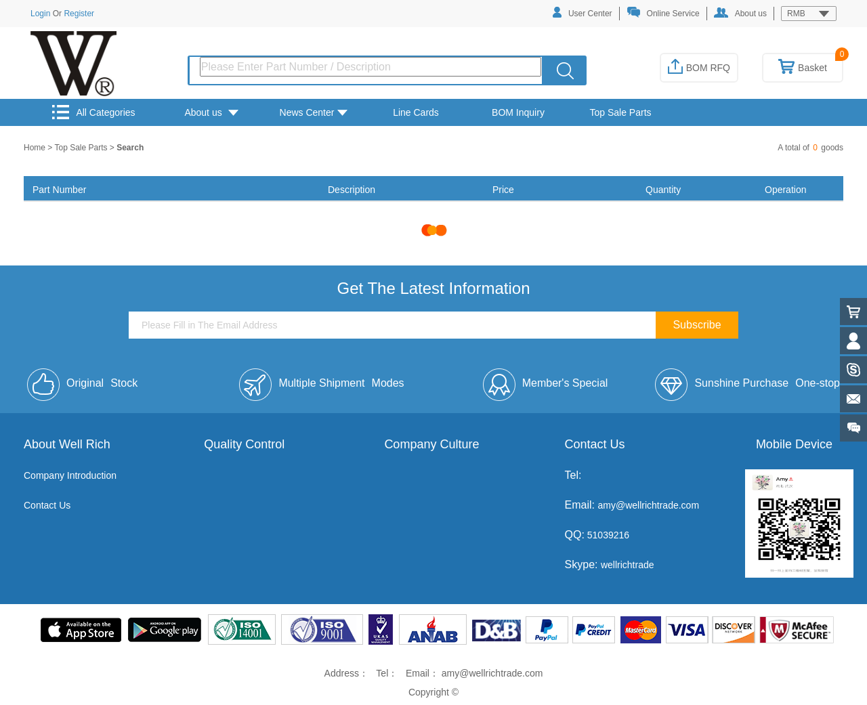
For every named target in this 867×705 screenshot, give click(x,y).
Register (79, 13)
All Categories (93, 112)
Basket (802, 67)
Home (35, 147)
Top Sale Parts (620, 112)
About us (740, 12)
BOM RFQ (699, 67)
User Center (582, 12)
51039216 (607, 535)
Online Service (663, 12)
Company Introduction (70, 475)
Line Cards (416, 112)
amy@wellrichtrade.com (648, 505)
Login (40, 13)
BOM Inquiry (518, 112)
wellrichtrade (627, 564)
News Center (314, 112)
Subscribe (697, 324)
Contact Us (47, 505)
